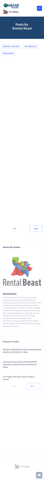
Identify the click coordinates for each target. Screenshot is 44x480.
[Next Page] (36, 229)
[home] (15, 8)
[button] (39, 8)
